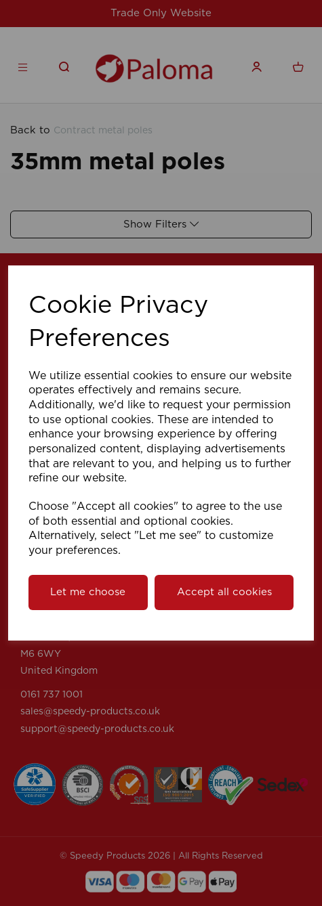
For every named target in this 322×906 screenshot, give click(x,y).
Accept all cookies (224, 592)
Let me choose (87, 592)
